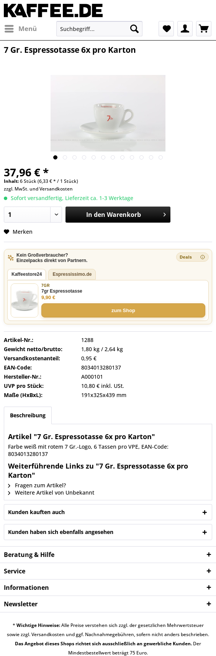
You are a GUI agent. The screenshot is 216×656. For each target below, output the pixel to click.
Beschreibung (28, 415)
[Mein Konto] (185, 28)
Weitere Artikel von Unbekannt (51, 492)
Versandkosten (56, 189)
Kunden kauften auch (36, 512)
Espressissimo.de (72, 274)
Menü (21, 28)
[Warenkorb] (203, 28)
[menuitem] (20, 28)
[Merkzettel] (166, 28)
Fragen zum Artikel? (37, 485)
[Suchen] (134, 28)
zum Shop (123, 310)
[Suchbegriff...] (99, 28)
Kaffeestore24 (26, 274)
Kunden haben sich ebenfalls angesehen (60, 532)
